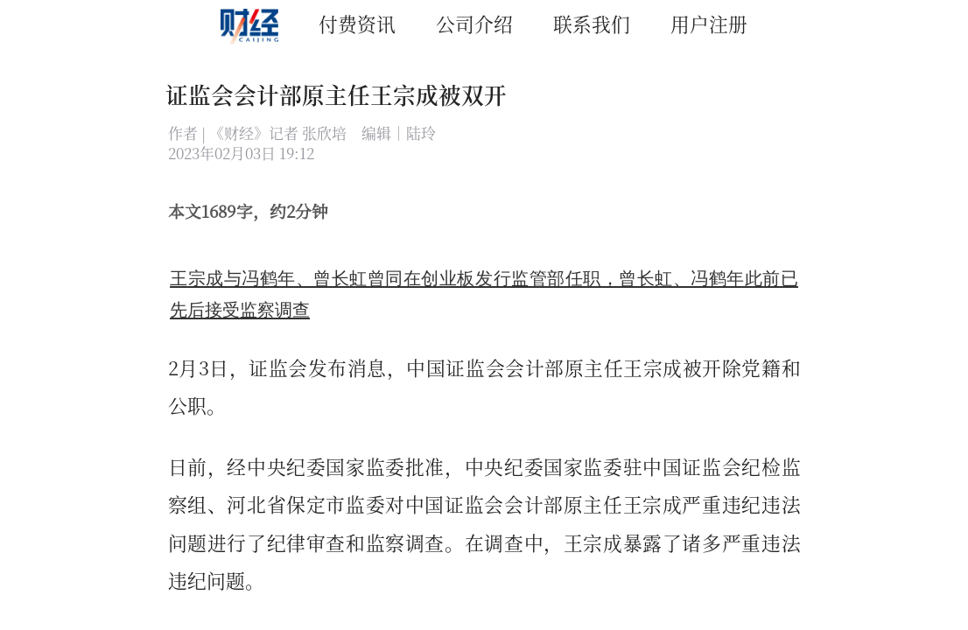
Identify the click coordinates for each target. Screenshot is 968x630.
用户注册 (708, 23)
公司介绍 (474, 23)
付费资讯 (357, 23)
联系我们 (591, 23)
